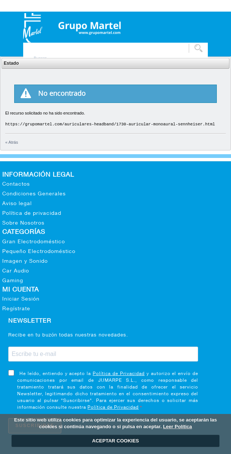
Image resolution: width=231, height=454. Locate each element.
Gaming (12, 281)
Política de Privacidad (119, 374)
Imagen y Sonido (25, 261)
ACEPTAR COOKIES (115, 441)
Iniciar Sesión (21, 299)
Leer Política (177, 426)
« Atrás (11, 142)
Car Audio (15, 271)
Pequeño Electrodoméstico (39, 252)
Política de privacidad (31, 213)
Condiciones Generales (34, 194)
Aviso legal (17, 204)
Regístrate (16, 309)
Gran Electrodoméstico (33, 242)
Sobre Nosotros (23, 223)
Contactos (16, 184)
